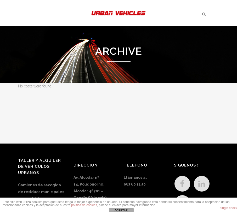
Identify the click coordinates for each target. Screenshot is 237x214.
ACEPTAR (121, 210)
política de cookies (84, 205)
